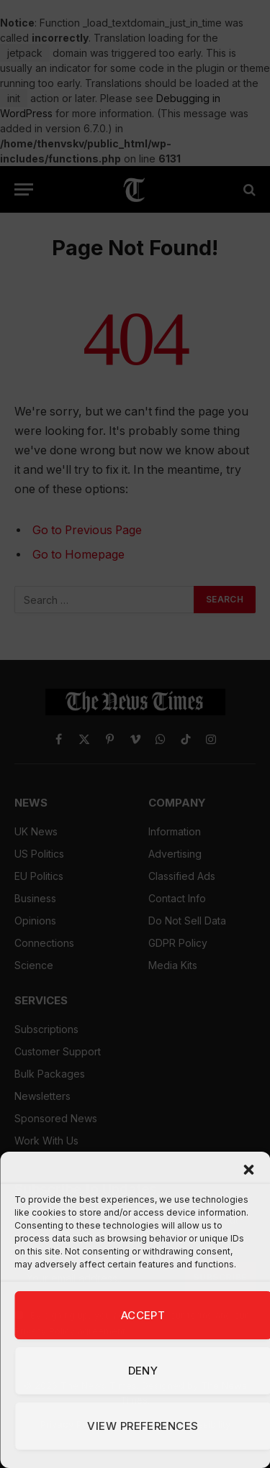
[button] (248, 1169)
